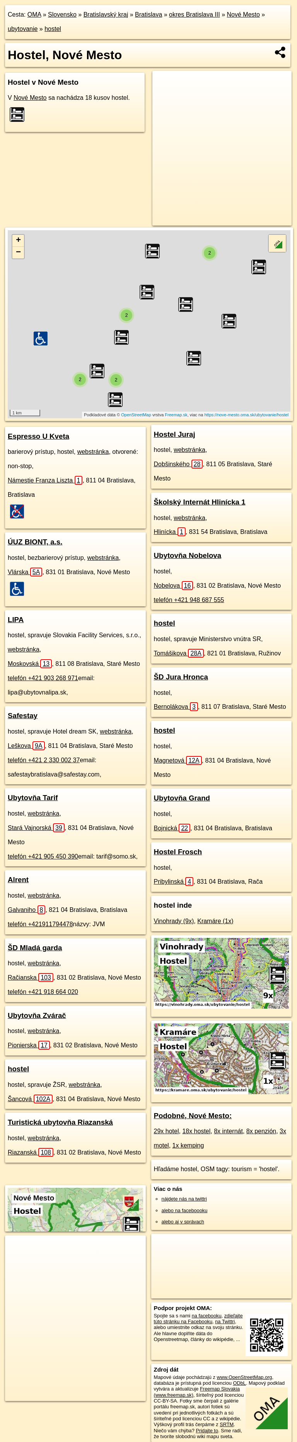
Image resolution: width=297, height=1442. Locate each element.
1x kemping (188, 1145)
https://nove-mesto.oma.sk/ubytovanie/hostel (246, 414)
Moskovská (30, 663)
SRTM (227, 1424)
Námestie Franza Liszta (45, 480)
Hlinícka (170, 531)
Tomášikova (179, 653)
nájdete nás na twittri (184, 1199)
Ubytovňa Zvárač (37, 1015)
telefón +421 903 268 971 (43, 678)
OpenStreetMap (136, 414)
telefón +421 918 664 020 (43, 992)
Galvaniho (26, 909)
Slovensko (62, 14)
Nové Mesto (243, 14)
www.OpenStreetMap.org (244, 1377)
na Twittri (225, 1321)
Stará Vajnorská (36, 827)
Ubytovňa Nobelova (188, 555)
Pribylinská (174, 881)
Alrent (18, 880)
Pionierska (29, 1045)
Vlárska (25, 572)
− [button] (18, 252)
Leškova (26, 745)
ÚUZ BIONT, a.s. (35, 542)
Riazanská (30, 1152)
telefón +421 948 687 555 (189, 600)
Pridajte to (207, 1430)
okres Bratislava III (194, 14)
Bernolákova (176, 706)
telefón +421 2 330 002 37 (44, 760)
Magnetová (178, 760)
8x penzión (261, 1131)
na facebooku (207, 1316)
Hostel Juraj (174, 434)
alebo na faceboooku (185, 1210)
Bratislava (148, 14)
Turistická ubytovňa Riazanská (60, 1122)
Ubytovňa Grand (182, 798)
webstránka (93, 451)
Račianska (30, 977)
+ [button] (18, 240)
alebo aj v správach (183, 1222)
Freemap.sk (176, 414)
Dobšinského (178, 464)
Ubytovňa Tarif (33, 798)
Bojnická (172, 828)
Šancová (30, 1099)
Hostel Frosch (178, 852)
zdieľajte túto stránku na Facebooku (198, 1318)
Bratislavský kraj (106, 14)
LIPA (16, 620)
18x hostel (196, 1131)
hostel (52, 29)
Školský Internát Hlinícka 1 (200, 502)
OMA (34, 14)
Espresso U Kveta (38, 436)
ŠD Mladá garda (35, 948)
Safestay (23, 716)
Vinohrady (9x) (174, 921)
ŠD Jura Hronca (181, 677)
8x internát (228, 1131)
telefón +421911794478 (40, 924)
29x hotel (166, 1131)
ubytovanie (23, 29)
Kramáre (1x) (215, 921)
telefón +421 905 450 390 (43, 856)
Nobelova (173, 585)
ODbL (239, 1383)
